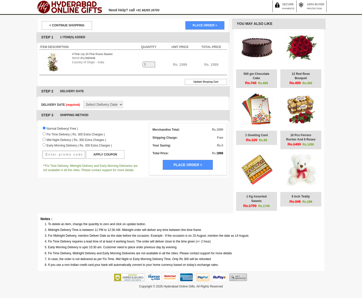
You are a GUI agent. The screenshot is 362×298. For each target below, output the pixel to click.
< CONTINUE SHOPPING (66, 25)
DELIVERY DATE (60, 105)
